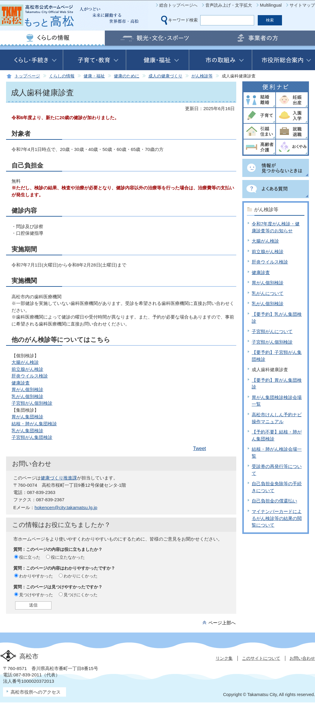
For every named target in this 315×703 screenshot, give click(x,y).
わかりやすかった (36, 576)
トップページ (27, 76)
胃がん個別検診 (27, 389)
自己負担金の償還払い (274, 500)
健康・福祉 (94, 76)
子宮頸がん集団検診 (32, 437)
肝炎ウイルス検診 (30, 375)
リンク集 (224, 658)
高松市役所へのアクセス (36, 692)
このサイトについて (261, 658)
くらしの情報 (62, 76)
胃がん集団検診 (27, 416)
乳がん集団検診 (27, 430)
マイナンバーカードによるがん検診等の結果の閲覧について (277, 518)
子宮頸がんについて (272, 331)
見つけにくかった (81, 594)
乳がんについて (268, 293)
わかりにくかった (81, 576)
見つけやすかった (36, 594)
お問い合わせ (302, 658)
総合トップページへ (178, 5)
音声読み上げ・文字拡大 (228, 5)
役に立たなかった (68, 557)
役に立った (29, 557)
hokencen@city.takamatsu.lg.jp (66, 507)
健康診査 (21, 382)
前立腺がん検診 (27, 369)
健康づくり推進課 (59, 477)
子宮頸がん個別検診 (32, 403)
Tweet (199, 448)
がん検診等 (202, 76)
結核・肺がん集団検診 (34, 423)
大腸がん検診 (25, 362)
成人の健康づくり (165, 76)
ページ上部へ (222, 622)
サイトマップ (302, 5)
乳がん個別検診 (27, 396)
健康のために (126, 76)
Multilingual (271, 5)
